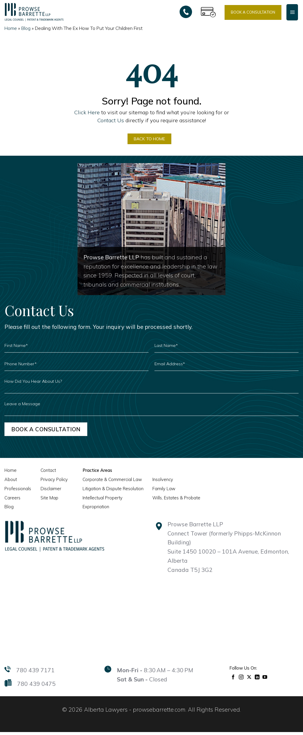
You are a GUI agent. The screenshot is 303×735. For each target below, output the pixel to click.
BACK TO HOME (149, 140)
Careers (12, 501)
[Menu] (292, 12)
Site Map (48, 501)
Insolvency (158, 482)
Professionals (17, 492)
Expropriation (94, 510)
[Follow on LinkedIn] (257, 679)
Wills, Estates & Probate (171, 501)
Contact (47, 474)
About (10, 482)
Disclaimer (50, 492)
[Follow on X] (249, 679)
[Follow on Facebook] (233, 679)
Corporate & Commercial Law (110, 482)
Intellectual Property (100, 501)
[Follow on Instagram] (241, 679)
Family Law (159, 492)
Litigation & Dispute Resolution (110, 492)
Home (10, 28)
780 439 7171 (35, 673)
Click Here (87, 112)
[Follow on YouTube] (264, 679)
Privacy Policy (53, 482)
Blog (25, 28)
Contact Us (110, 120)
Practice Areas (95, 474)
